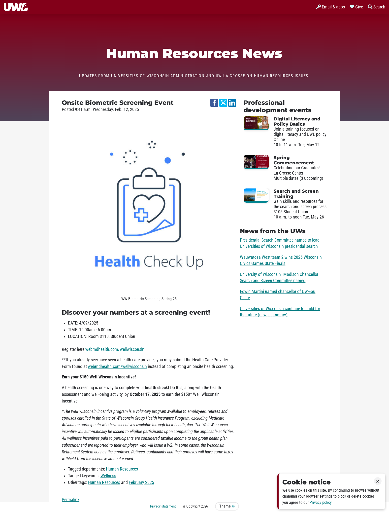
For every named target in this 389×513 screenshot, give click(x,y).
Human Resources (122, 469)
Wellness (108, 475)
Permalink (70, 499)
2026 (204, 506)
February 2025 (141, 482)
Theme (227, 506)
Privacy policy (320, 502)
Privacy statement (163, 506)
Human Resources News (194, 53)
